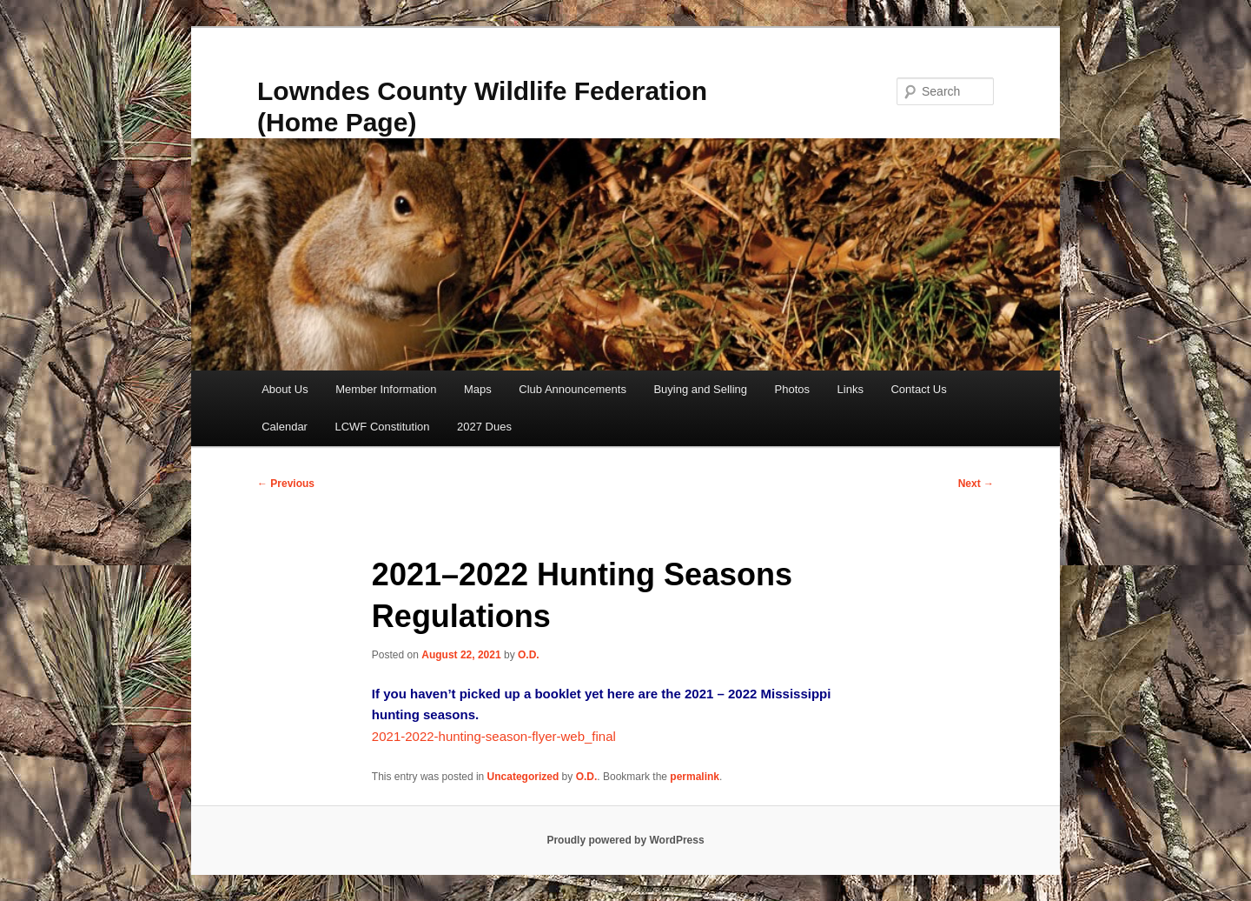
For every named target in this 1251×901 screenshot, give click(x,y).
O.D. (528, 655)
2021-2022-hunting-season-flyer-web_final (494, 736)
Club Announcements (572, 389)
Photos (792, 389)
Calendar (284, 426)
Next (976, 483)
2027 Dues (484, 426)
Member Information (385, 389)
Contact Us (918, 389)
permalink (694, 777)
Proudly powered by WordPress (625, 840)
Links (850, 389)
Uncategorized (523, 777)
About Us (284, 389)
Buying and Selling (700, 389)
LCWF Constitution (381, 426)
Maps (478, 389)
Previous (285, 483)
